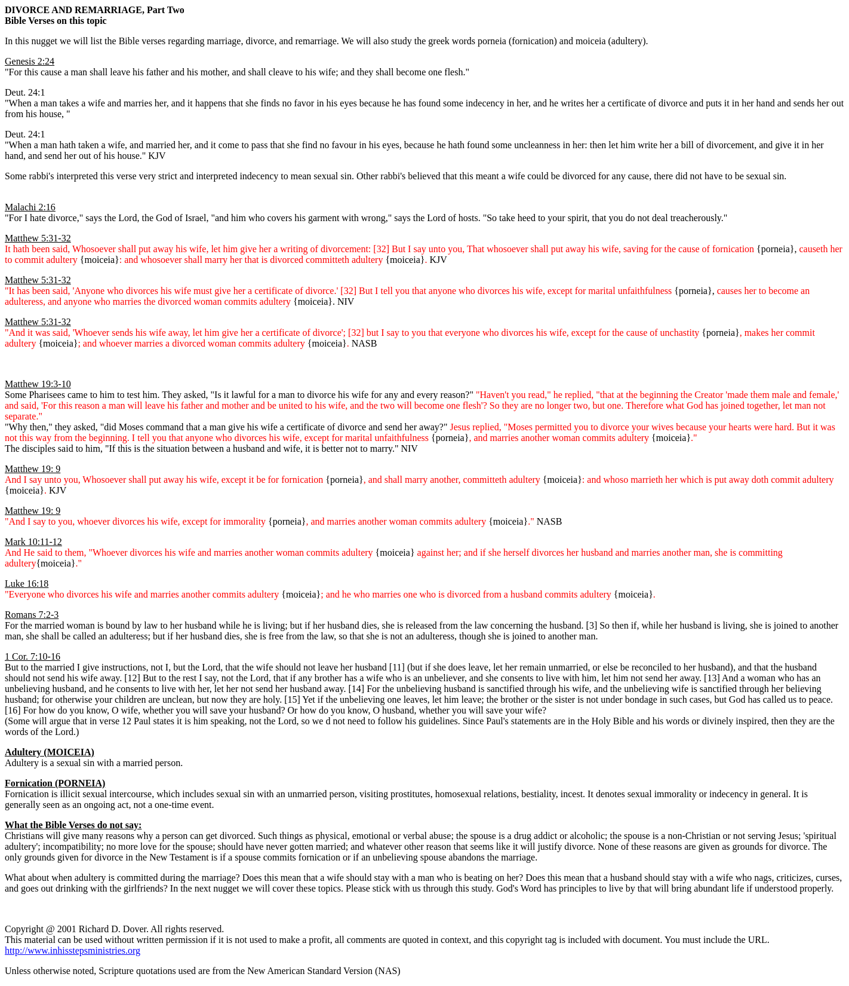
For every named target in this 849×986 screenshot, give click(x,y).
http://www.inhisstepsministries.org (72, 950)
